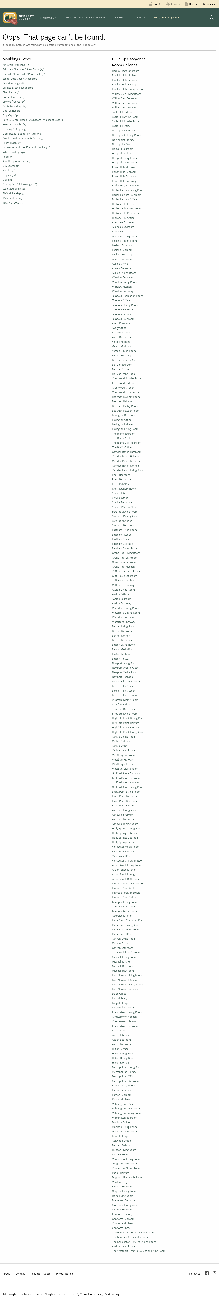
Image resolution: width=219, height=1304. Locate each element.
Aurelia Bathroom (122, 259)
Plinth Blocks (12, 143)
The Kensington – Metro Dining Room (134, 1242)
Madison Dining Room (125, 1131)
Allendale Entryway (123, 222)
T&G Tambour (12, 198)
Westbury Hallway (122, 759)
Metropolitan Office (123, 1076)
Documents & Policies (202, 4)
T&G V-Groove (13, 202)
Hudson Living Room (124, 1150)
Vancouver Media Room (125, 847)
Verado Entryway (121, 355)
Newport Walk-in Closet (126, 668)
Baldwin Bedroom (122, 1186)
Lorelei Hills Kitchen (123, 691)
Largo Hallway (120, 1003)
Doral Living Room (122, 1196)
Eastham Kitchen (122, 535)
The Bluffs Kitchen (122, 438)
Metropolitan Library (124, 1072)
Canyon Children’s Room (126, 952)
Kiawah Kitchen (121, 1099)
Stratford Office (121, 704)
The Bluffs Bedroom (123, 434)
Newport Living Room (124, 663)
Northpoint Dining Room (126, 135)
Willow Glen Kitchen (124, 107)
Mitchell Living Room (124, 957)
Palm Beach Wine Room (125, 929)
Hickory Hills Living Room (126, 208)
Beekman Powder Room (125, 411)
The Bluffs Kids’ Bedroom (126, 443)
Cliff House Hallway (123, 585)
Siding (8, 180)
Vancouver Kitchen (123, 851)
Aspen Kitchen (120, 1035)
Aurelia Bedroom (122, 268)
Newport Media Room (124, 672)
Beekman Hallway (122, 401)
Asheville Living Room (124, 810)
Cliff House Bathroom (124, 576)
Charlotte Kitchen (122, 1223)
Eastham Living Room (124, 530)
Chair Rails (11, 92)
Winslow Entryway (122, 291)
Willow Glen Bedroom (124, 98)
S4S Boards (11, 166)
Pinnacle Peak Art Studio (126, 893)
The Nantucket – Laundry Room (130, 1237)
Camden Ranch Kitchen (125, 466)
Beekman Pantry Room (125, 406)
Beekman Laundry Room (126, 397)
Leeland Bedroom (122, 250)
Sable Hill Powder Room (126, 121)
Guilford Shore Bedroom (126, 778)
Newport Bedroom (123, 677)
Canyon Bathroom (122, 948)
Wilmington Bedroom (124, 1118)
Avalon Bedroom (121, 599)
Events (157, 4)
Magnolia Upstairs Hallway (127, 1177)
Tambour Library (121, 314)
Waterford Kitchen (123, 617)
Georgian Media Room (125, 911)
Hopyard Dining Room (125, 162)
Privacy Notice (64, 1274)
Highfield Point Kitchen (125, 727)
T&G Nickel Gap (14, 193)
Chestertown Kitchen (124, 1017)
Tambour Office (121, 300)
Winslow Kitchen (122, 287)
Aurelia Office (120, 264)
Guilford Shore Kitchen (125, 782)
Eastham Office (121, 539)
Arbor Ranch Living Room (126, 865)
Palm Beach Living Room (126, 925)
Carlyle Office (120, 746)
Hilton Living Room (123, 1053)
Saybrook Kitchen (122, 521)
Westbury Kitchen (122, 764)
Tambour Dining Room (125, 305)
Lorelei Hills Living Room (126, 681)
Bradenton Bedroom (124, 1200)
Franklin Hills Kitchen (124, 75)
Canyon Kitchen (121, 943)
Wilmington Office (123, 1104)
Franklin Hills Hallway (124, 84)
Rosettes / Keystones (17, 161)
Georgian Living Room (124, 902)
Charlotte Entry (121, 1228)
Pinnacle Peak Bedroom (125, 897)
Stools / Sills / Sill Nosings (20, 184)
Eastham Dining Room (125, 548)
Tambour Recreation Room (127, 296)
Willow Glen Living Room (126, 94)
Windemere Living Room (126, 1159)
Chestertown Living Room (127, 1012)
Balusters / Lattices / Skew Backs (23, 69)
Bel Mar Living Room (124, 374)
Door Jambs (12, 111)
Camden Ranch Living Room (128, 470)
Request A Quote (166, 17)
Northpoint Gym (121, 144)
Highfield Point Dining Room (128, 718)
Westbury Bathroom (123, 755)
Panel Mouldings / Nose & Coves (24, 138)
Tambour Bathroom (123, 319)
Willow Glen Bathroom (125, 103)
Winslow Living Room (124, 282)
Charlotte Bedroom (123, 1219)
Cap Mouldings (13, 83)
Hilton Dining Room (123, 1058)
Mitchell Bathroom (123, 971)
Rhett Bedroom (121, 475)
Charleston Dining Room (126, 1168)
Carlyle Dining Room (124, 737)
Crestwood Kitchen (123, 388)
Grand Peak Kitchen (123, 567)
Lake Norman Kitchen (124, 980)
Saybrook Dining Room (125, 516)
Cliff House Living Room (126, 571)
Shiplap (9, 175)
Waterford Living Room (125, 608)
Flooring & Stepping (16, 129)
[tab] (48, 18)
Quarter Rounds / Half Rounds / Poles (26, 147)
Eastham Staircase (122, 544)
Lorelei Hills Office (123, 686)
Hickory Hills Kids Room (126, 213)
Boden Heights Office (124, 199)
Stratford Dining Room (125, 700)
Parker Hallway (120, 1173)
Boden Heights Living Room (128, 190)
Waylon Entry (120, 1182)
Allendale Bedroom (123, 227)
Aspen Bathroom (122, 1044)
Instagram (214, 1273)
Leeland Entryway (122, 254)
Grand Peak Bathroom (124, 557)
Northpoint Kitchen (123, 130)
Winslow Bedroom (122, 277)
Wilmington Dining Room (126, 1113)
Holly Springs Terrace (124, 842)
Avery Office (119, 328)
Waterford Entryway (123, 622)
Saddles (9, 170)
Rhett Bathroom (121, 479)
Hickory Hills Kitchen (124, 204)
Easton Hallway (120, 658)
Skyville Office (120, 498)
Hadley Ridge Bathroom (125, 71)
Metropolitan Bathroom (125, 1081)
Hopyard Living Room (124, 158)
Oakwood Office (121, 1140)
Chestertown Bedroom (125, 1026)
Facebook (207, 1273)
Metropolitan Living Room (127, 1067)
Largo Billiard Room (123, 1007)
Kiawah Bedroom (121, 1095)
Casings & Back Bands (18, 88)
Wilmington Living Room (126, 1108)
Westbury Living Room (125, 769)
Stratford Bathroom (123, 709)
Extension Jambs (14, 124)
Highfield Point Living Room (128, 732)
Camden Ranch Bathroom (126, 452)
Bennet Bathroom (122, 631)
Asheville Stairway (122, 815)
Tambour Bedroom (123, 309)
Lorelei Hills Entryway (124, 695)
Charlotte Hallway (122, 1214)
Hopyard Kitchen (122, 153)
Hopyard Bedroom (122, 149)
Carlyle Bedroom (121, 741)
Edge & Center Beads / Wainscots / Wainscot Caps (34, 120)
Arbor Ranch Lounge (124, 874)
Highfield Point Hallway (125, 723)
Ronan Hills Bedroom (124, 172)
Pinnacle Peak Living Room (127, 883)
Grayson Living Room (124, 1191)
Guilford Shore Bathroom (126, 773)
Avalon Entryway (121, 603)
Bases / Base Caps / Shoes (20, 79)
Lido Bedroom (120, 1154)
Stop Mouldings (14, 189)
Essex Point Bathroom (125, 796)
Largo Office (119, 994)
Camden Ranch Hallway (125, 456)
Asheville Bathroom (123, 819)
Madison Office (121, 1122)
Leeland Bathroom (122, 245)
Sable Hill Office (121, 126)
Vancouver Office (122, 856)
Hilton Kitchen (120, 1062)
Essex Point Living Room (126, 792)
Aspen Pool (118, 1030)
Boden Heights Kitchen (125, 185)
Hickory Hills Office (123, 218)
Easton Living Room (123, 645)
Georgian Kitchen (122, 916)
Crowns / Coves (14, 101)
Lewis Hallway (120, 1136)
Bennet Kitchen (121, 636)
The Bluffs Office (122, 447)
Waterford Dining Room (126, 613)
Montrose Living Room (125, 1205)
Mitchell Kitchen (121, 961)
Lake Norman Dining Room (127, 984)
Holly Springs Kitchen (124, 833)
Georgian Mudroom (123, 906)
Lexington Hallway (122, 424)
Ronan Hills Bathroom (124, 176)
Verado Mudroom (122, 346)
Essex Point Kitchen (123, 805)
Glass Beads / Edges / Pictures (22, 134)
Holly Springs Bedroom (125, 837)
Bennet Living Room (123, 626)
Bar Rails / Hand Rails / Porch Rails (24, 74)
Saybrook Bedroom (123, 525)
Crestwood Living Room (126, 392)
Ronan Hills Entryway (124, 181)
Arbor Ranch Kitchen (124, 870)
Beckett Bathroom (122, 1145)
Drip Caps (10, 115)
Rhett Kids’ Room (122, 484)
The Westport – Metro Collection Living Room (138, 1251)
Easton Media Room (123, 649)
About (119, 17)
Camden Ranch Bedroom (126, 461)
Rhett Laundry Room (124, 489)
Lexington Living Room (125, 429)
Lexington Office (121, 420)
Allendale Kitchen (122, 231)
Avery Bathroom (121, 337)
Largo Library (119, 998)
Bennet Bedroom (122, 640)
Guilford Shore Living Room (128, 787)
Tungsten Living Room (125, 1163)
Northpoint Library (123, 140)
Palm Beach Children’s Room (128, 920)
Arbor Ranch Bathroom (125, 879)
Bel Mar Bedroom (122, 365)
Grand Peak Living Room (126, 553)
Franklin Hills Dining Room (127, 89)
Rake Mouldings (14, 152)
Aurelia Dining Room (124, 273)
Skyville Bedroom (122, 502)
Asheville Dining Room (125, 824)
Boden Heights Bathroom (126, 195)
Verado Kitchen (121, 342)
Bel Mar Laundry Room (125, 360)
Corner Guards (13, 97)
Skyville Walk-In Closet (125, 507)
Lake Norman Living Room (127, 975)
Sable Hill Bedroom (123, 112)
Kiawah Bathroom (122, 1090)
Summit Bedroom (122, 1209)
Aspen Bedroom (121, 1039)
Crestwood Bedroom (124, 383)
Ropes (8, 157)
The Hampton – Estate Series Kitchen (133, 1232)
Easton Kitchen (121, 654)
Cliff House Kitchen (123, 580)
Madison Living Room (124, 1127)
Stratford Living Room (124, 714)
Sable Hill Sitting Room (125, 117)
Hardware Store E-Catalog (85, 17)
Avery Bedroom (121, 332)
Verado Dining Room (124, 351)
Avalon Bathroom (122, 594)
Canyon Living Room (124, 938)
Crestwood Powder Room (127, 378)
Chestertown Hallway (124, 1021)
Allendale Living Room (125, 236)
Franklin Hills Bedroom (125, 80)
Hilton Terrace (120, 1049)
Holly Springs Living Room (127, 828)
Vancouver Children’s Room (128, 860)
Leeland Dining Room (124, 241)
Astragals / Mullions (16, 65)
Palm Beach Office (122, 934)
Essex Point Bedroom (124, 801)
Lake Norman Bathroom (125, 989)
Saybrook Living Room (124, 512)
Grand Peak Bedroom (124, 562)
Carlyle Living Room (123, 750)
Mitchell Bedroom (122, 966)
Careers (175, 4)
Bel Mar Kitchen (121, 369)
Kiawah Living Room (123, 1085)
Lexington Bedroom (123, 415)
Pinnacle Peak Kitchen (124, 888)
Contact (139, 17)
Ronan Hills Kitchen (123, 167)
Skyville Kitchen (121, 493)
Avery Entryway (121, 323)
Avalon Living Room (123, 590)
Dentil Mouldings (15, 106)
